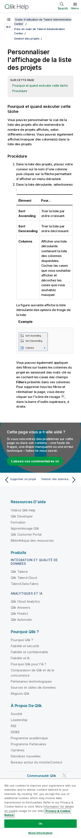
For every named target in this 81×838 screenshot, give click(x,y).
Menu (75, 8)
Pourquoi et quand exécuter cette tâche (40, 85)
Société (16, 714)
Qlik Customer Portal (26, 534)
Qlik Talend (19, 571)
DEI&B (15, 732)
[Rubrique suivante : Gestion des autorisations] (59, 480)
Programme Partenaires (28, 744)
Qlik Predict (19, 613)
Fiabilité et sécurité (25, 646)
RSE (13, 726)
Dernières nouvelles (26, 756)
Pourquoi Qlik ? (22, 640)
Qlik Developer (22, 516)
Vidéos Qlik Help (23, 510)
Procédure (19, 91)
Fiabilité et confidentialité (29, 652)
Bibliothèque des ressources (32, 540)
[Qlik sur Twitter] (64, 775)
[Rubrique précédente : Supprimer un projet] (21, 480)
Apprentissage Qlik (25, 528)
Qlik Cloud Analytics (25, 601)
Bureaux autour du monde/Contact (36, 762)
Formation (18, 522)
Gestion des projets (26, 38)
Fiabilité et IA (20, 658)
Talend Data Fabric (25, 584)
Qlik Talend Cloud (24, 577)
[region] (40, 808)
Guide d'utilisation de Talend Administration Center (42, 22)
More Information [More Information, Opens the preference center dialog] (40, 833)
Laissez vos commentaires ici (35, 461)
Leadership (19, 720)
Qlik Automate (21, 619)
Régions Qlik (20, 693)
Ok (40, 823)
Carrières (17, 750)
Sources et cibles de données (33, 687)
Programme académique (29, 738)
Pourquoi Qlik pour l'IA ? (28, 664)
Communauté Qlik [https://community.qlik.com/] (41, 776)
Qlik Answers (20, 607)
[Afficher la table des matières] (8, 19)
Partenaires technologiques (31, 681)
